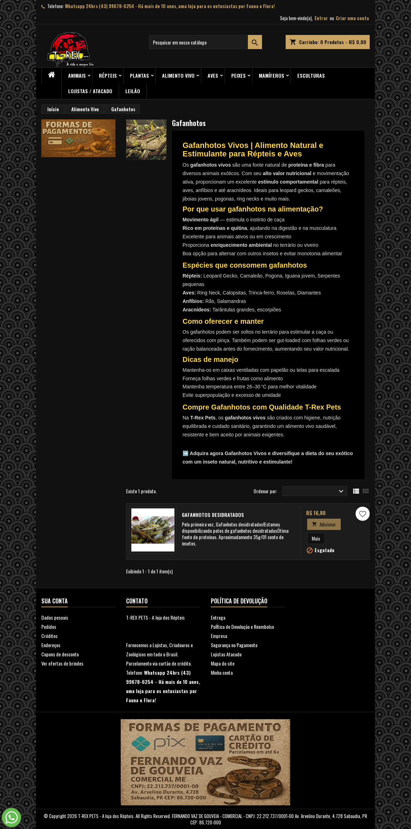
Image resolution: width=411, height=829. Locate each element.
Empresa (219, 635)
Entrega (218, 617)
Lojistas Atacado (226, 654)
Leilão (132, 91)
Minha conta (222, 672)
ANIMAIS (77, 75)
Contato (137, 601)
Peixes (238, 75)
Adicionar (324, 524)
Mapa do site (222, 663)
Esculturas (311, 75)
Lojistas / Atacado (90, 91)
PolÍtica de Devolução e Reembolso (242, 626)
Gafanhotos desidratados (213, 514)
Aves (213, 75)
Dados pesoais (54, 617)
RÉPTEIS (108, 75)
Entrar (321, 18)
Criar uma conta (352, 18)
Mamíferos (271, 75)
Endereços (50, 645)
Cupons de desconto (60, 654)
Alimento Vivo (178, 75)
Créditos (49, 635)
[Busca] (205, 42)
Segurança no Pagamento (234, 645)
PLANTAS (139, 75)
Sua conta (54, 601)
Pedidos (48, 626)
